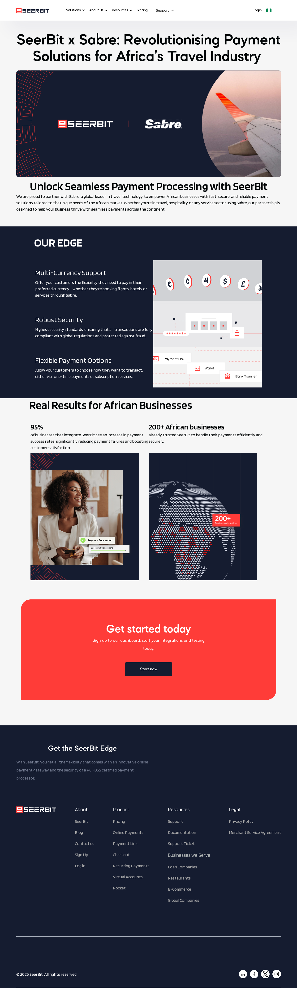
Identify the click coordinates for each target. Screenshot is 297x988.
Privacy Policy (241, 821)
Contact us (84, 843)
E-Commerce (179, 889)
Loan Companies (182, 866)
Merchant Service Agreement (255, 832)
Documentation (182, 832)
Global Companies (183, 900)
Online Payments (128, 832)
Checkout (121, 854)
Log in (80, 865)
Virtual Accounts (128, 876)
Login (257, 10)
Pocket (119, 887)
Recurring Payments (131, 865)
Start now (148, 669)
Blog (79, 832)
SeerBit (81, 821)
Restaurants (179, 877)
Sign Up (81, 854)
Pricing (143, 10)
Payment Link (125, 843)
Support (175, 821)
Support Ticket (181, 843)
